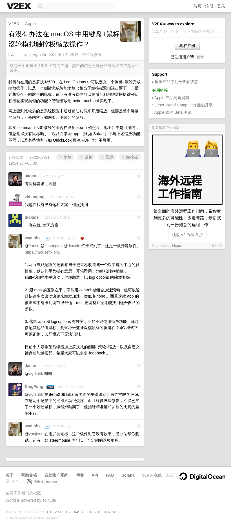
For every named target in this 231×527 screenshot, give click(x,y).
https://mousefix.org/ (42, 252)
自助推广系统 (56, 475)
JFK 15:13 (112, 512)
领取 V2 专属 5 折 (187, 235)
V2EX (13, 23)
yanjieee (36, 434)
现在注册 (187, 45)
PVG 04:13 (74, 512)
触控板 (130, 157)
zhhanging (35, 197)
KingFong (34, 386)
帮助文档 (29, 475)
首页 (197, 6)
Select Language (42, 481)
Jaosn (30, 176)
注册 (209, 6)
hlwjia (176, 245)
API (95, 475)
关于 (10, 475)
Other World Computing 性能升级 (184, 105)
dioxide (32, 217)
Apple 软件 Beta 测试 (173, 112)
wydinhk (39, 55)
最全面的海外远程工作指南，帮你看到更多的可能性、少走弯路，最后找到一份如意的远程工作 (187, 218)
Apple (30, 23)
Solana (128, 475)
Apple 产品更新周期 (171, 97)
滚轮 (86, 157)
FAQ (110, 475)
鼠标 (107, 157)
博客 (80, 475)
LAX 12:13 (93, 512)
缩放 (65, 157)
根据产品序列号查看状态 (176, 81)
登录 (221, 6)
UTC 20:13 (55, 512)
